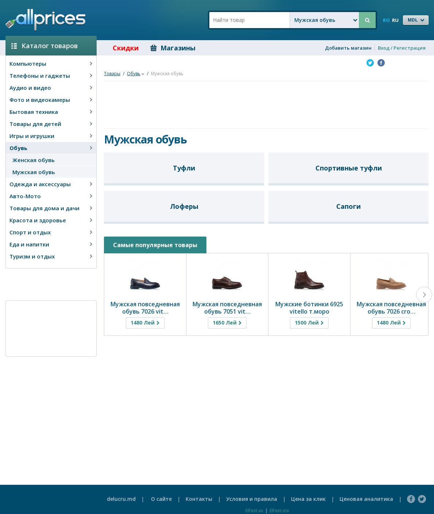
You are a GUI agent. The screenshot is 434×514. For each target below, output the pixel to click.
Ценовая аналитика (366, 498)
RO (386, 20)
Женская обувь (33, 160)
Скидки (120, 47)
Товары (112, 73)
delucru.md (121, 498)
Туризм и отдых (32, 256)
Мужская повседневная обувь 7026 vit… (145, 307)
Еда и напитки (29, 244)
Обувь (18, 147)
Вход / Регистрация (402, 48)
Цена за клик (308, 498)
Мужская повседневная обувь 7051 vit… (227, 307)
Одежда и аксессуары (40, 184)
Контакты (199, 498)
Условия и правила (251, 498)
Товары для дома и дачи (44, 208)
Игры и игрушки (31, 135)
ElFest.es (254, 510)
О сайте (161, 498)
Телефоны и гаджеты (39, 75)
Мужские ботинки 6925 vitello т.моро (309, 307)
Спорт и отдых (30, 232)
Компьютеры (27, 63)
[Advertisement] (48, 284)
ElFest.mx (279, 510)
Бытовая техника (33, 111)
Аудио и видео (30, 87)
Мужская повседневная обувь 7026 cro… (391, 307)
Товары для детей (35, 123)
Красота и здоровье (37, 220)
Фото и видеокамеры (39, 99)
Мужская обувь (33, 172)
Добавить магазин (348, 48)
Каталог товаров (44, 45)
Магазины (172, 47)
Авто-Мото (25, 196)
